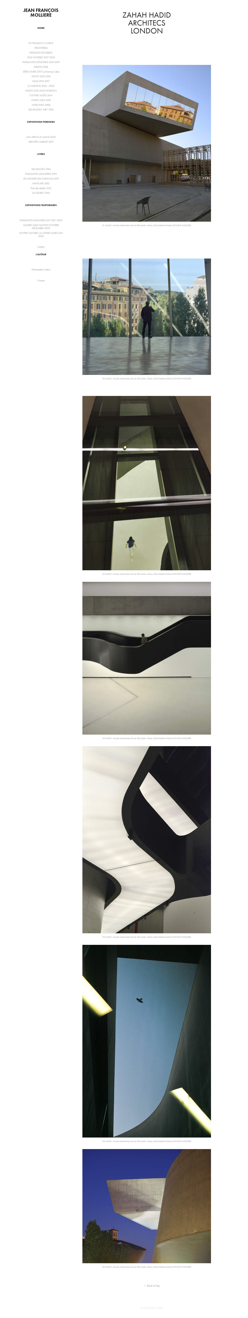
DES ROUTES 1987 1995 (40, 109)
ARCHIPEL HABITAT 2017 (41, 141)
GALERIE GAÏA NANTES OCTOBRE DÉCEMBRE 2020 (41, 227)
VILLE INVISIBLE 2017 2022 (41, 57)
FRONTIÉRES (41, 47)
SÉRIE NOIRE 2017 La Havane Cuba (41, 71)
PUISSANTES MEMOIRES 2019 (41, 173)
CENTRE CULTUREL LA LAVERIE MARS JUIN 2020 (41, 234)
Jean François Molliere (41, 12)
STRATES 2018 (41, 66)
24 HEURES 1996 (41, 192)
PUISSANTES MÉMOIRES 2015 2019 (41, 62)
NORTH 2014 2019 (41, 100)
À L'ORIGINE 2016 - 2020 (41, 85)
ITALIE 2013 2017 (41, 81)
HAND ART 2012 (41, 183)
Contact (41, 280)
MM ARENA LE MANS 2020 (41, 137)
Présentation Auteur (41, 269)
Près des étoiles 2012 (41, 188)
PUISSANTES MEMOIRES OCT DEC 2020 (41, 220)
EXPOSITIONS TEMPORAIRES (41, 205)
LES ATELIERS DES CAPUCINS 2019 (41, 178)
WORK (41, 28)
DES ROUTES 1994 (41, 169)
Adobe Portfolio (156, 1308)
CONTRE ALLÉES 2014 (41, 95)
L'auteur (41, 254)
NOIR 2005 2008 (41, 104)
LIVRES (41, 154)
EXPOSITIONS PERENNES (41, 121)
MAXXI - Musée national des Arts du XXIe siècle (125, 225)
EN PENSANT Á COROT (41, 43)
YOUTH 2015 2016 (41, 76)
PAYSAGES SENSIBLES (41, 52)
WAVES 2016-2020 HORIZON (41, 90)
